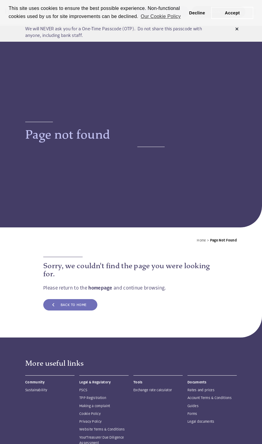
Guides (193, 406)
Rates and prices (201, 390)
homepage (100, 288)
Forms (192, 414)
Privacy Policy (90, 422)
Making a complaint (94, 406)
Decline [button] (197, 12)
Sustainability (36, 390)
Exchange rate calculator (152, 390)
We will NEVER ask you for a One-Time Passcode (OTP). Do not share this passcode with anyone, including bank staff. (113, 32)
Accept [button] (232, 12)
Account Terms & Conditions (209, 398)
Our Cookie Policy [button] (161, 16)
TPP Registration (92, 398)
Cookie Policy (90, 414)
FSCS (83, 390)
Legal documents (201, 422)
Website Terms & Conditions (102, 429)
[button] (237, 29)
